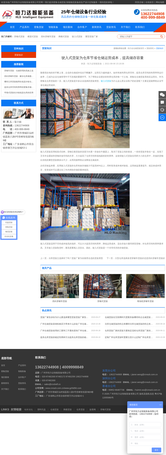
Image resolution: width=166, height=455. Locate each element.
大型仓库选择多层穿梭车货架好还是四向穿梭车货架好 (136, 300)
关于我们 (125, 27)
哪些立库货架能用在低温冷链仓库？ (19, 123)
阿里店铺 (139, 2)
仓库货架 (80, 451)
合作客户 (82, 27)
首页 (12, 27)
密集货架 (39, 27)
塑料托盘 (41, 451)
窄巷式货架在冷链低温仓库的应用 (18, 134)
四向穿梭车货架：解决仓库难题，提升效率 (19, 118)
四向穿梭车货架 (48, 78)
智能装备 (53, 27)
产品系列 (24, 27)
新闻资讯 (96, 27)
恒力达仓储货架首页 (136, 90)
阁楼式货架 (64, 78)
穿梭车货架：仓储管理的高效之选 (18, 112)
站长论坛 (28, 451)
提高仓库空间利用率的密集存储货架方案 (19, 129)
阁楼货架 (67, 451)
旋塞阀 (92, 451)
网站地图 (160, 2)
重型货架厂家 (91, 78)
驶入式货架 (77, 78)
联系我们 (140, 27)
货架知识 (18, 97)
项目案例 (68, 27)
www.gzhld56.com (72, 430)
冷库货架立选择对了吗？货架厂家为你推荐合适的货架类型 (71, 300)
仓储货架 (54, 451)
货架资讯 (111, 27)
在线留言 (149, 2)
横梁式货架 (33, 78)
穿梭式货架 (19, 78)
